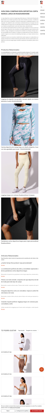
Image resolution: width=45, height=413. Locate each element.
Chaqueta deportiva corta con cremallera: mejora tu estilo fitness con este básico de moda (22, 292)
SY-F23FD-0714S (6, 352)
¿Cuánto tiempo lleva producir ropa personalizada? (16, 263)
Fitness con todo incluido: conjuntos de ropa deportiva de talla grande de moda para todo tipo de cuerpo (22, 281)
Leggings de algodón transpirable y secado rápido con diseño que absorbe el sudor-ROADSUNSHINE (21, 100)
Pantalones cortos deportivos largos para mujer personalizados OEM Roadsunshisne (22, 242)
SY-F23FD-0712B (6, 396)
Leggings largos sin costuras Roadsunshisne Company (17, 195)
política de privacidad (15, 407)
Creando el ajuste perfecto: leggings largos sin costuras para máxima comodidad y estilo (22, 303)
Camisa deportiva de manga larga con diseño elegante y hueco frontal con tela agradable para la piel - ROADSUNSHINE (22, 148)
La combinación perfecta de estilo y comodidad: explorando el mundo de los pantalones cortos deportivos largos (22, 270)
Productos (40, 330)
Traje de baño (21, 330)
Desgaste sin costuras (31, 330)
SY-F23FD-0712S (6, 374)
